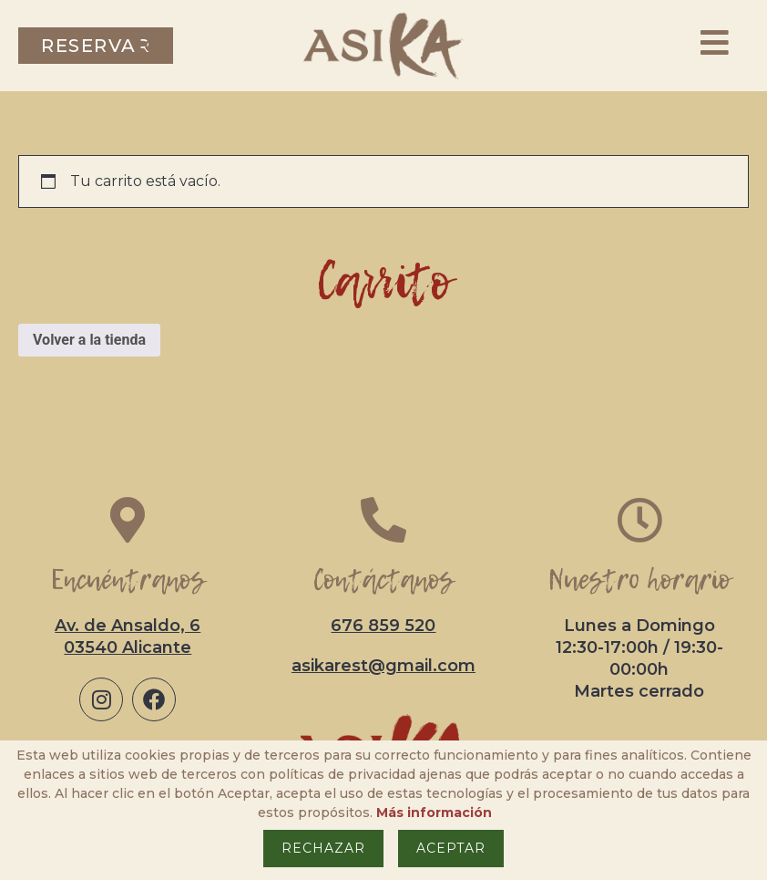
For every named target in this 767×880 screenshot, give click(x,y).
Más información (434, 812)
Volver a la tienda (89, 339)
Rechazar (323, 848)
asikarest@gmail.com (383, 666)
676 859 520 (383, 626)
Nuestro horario (639, 579)
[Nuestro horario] (639, 520)
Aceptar (451, 848)
